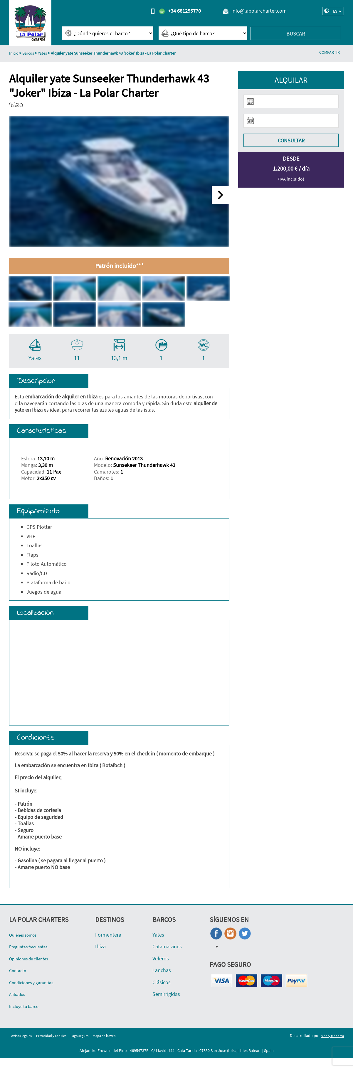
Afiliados (18, 1004)
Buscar (295, 33)
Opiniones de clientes (33, 969)
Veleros (160, 969)
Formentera (108, 945)
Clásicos (161, 993)
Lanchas (161, 981)
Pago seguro (90, 1046)
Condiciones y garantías (35, 993)
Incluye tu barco (27, 1017)
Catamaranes (167, 957)
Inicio (14, 53)
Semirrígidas (166, 1004)
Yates (42, 53)
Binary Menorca (330, 1046)
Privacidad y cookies (57, 1046)
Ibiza (100, 957)
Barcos (28, 53)
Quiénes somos (26, 945)
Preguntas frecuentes (32, 957)
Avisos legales (23, 1046)
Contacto (19, 981)
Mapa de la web (118, 1046)
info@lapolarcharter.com (259, 10)
